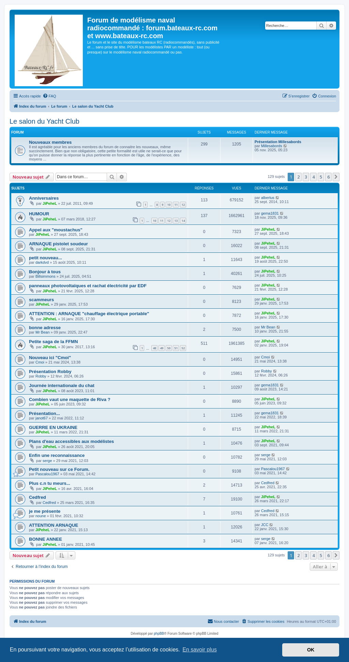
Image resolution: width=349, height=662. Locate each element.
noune (40, 516)
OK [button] (311, 649)
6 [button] (328, 177)
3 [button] (306, 177)
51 (176, 348)
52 (183, 348)
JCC (264, 525)
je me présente (44, 511)
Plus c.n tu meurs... (49, 483)
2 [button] (298, 177)
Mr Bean (42, 332)
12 (183, 204)
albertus (267, 198)
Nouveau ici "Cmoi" (50, 357)
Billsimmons (45, 276)
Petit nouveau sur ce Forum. (59, 469)
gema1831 (270, 213)
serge (47, 461)
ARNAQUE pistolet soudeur (58, 243)
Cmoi (39, 362)
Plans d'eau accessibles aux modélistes (71, 441)
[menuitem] (49, 96)
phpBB (159, 633)
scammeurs (41, 299)
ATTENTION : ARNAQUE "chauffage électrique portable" (89, 313)
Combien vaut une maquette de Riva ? (69, 399)
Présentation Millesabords (278, 142)
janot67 (41, 418)
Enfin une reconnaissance (57, 455)
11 (176, 204)
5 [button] (321, 177)
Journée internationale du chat (61, 385)
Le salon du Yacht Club (44, 121)
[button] (336, 177)
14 (183, 220)
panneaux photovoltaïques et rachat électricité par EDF (88, 285)
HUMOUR (39, 213)
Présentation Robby (50, 371)
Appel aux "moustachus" (55, 229)
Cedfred (267, 483)
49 (161, 348)
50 (168, 348)
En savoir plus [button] (199, 649)
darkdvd (42, 262)
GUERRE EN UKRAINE (53, 427)
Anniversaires (44, 198)
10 (168, 204)
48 (154, 348)
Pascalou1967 (47, 474)
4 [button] (313, 177)
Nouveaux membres (50, 142)
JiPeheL (50, 203)
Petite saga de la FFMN (53, 341)
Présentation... (44, 413)
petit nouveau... (45, 257)
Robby (40, 376)
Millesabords (271, 146)
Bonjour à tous (45, 271)
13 (176, 220)
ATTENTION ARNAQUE (53, 525)
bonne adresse (45, 327)
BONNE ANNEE (45, 539)
